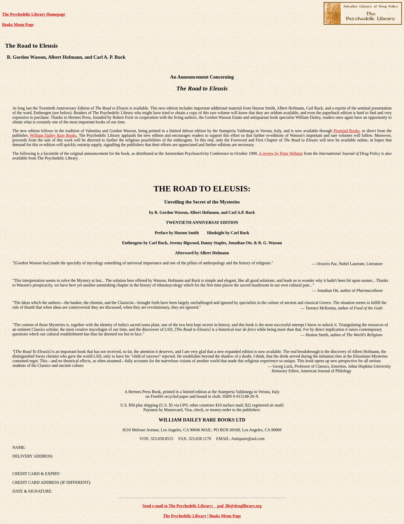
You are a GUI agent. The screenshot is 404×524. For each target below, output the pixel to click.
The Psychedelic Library (184, 516)
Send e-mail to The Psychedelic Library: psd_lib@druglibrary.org (202, 506)
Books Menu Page (18, 24)
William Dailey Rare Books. (54, 135)
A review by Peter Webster (281, 153)
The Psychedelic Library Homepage (33, 14)
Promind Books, (347, 131)
